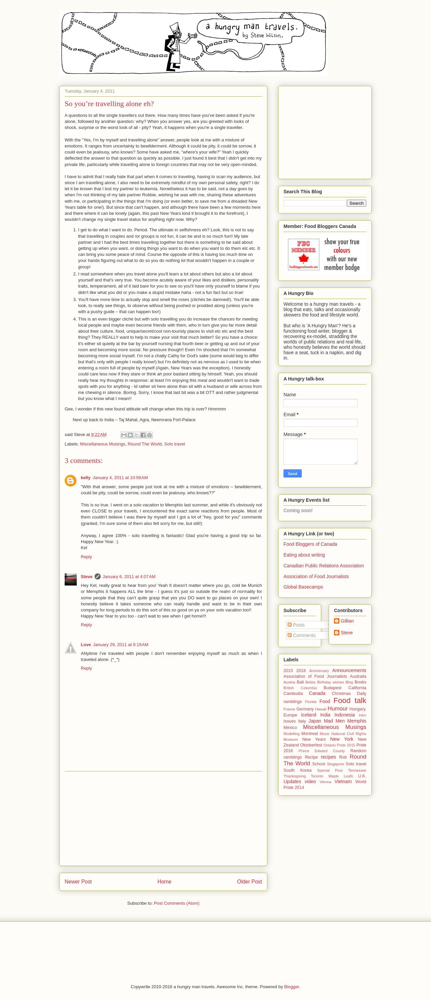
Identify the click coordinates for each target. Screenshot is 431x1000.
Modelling (292, 734)
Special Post (329, 770)
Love (86, 644)
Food (325, 701)
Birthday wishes (330, 682)
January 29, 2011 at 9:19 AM (120, 644)
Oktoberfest (311, 745)
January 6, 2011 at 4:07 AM (129, 576)
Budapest (332, 688)
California (357, 688)
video (310, 781)
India (325, 715)
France (289, 709)
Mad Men (334, 721)
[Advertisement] (163, 818)
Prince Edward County (322, 751)
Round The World (145, 443)
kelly (86, 477)
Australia (358, 676)
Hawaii (321, 709)
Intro (362, 715)
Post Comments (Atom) (176, 903)
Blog (349, 682)
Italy (302, 721)
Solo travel (174, 443)
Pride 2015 (346, 745)
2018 (301, 670)
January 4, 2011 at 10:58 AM (120, 477)
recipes (328, 757)
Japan (314, 721)
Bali (300, 682)
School (318, 764)
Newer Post (78, 882)
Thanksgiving (295, 776)
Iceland (308, 715)
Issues (290, 721)
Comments (302, 635)
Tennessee (357, 770)
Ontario (329, 745)
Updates (292, 781)
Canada (317, 693)
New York (342, 739)
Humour (338, 708)
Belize (310, 682)
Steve (87, 576)
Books (360, 682)
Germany (305, 709)
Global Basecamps (303, 587)
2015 (288, 670)
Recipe (311, 757)
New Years (314, 739)
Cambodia (293, 693)
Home (165, 882)
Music (325, 734)
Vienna (325, 782)
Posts (296, 625)
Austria (289, 682)
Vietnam (343, 781)
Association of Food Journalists (316, 576)
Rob (343, 757)
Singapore (335, 764)
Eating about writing (304, 555)
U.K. (362, 776)
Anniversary (319, 671)
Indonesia (344, 715)
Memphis (356, 721)
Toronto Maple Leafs (332, 776)
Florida (311, 702)
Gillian (347, 621)
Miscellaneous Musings (102, 443)
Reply (86, 556)
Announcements (349, 670)
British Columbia (300, 688)
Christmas (341, 693)
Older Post (249, 882)
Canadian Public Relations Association (324, 565)
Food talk (349, 700)
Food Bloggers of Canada (310, 544)
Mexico (290, 727)
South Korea (297, 770)
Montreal (309, 733)
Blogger (291, 986)
